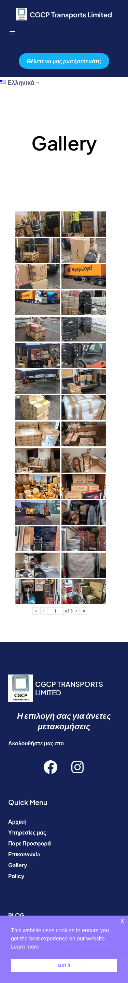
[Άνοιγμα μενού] (12, 33)
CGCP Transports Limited (71, 14)
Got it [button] (64, 965)
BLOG (16, 915)
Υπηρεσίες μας (27, 832)
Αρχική (17, 821)
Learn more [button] (25, 947)
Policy (16, 875)
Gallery (17, 865)
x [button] (122, 920)
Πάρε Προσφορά (29, 843)
